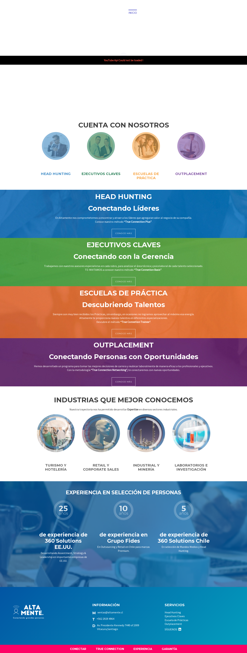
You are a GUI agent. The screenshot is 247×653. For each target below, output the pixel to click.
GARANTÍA (169, 649)
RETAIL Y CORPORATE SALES (101, 467)
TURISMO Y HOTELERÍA (56, 467)
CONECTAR (78, 649)
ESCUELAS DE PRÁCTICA (146, 176)
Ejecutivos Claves (175, 616)
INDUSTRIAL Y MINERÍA (146, 467)
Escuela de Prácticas (176, 620)
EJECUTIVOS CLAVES (100, 174)
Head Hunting (173, 612)
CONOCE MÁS (123, 233)
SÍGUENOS (173, 629)
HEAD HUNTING (56, 174)
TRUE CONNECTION (110, 649)
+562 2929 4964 (105, 618)
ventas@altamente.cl (110, 612)
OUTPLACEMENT (191, 174)
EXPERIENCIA (142, 649)
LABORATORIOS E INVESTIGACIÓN (191, 467)
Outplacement (173, 624)
